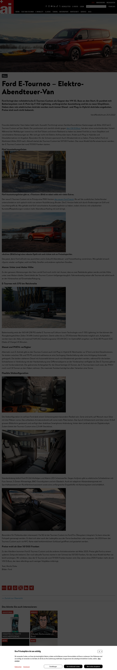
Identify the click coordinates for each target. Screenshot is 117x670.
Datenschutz (18, 667)
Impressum (26, 667)
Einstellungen (53, 666)
